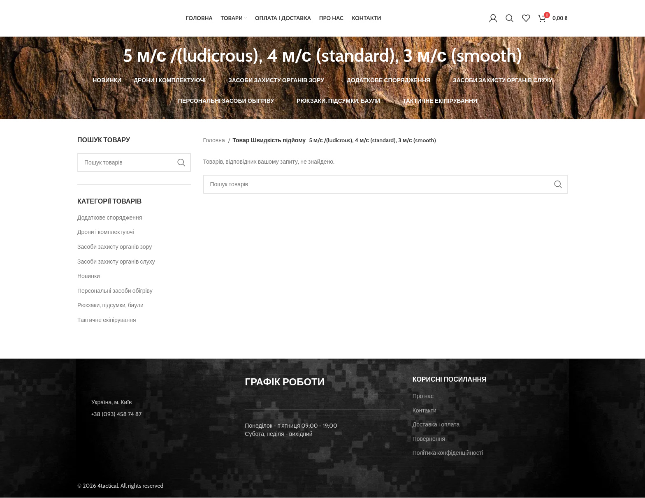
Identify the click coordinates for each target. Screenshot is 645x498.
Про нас (423, 396)
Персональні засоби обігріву (115, 291)
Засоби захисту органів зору (114, 247)
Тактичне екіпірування (106, 320)
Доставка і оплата (436, 425)
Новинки (88, 276)
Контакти (424, 411)
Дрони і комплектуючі (105, 232)
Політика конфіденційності (448, 453)
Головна (214, 140)
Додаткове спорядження (109, 218)
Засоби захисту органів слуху (116, 262)
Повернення (429, 439)
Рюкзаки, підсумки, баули (110, 306)
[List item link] (154, 414)
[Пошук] (509, 18)
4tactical (107, 486)
